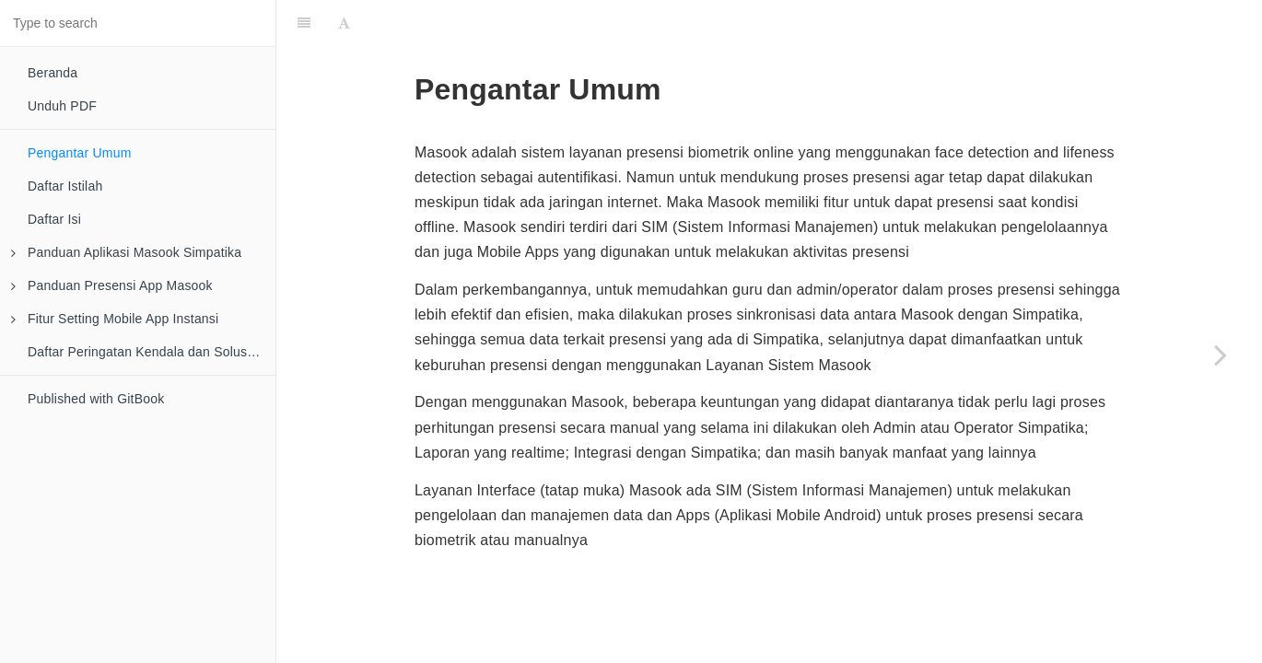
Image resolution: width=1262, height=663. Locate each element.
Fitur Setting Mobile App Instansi (114, 318)
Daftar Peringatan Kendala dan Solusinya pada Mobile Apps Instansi (151, 351)
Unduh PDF (62, 106)
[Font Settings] (344, 23)
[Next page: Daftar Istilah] (1220, 354)
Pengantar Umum (80, 152)
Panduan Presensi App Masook (112, 285)
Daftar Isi (54, 219)
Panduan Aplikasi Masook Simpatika (126, 252)
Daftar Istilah (65, 186)
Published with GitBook (96, 398)
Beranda (52, 72)
